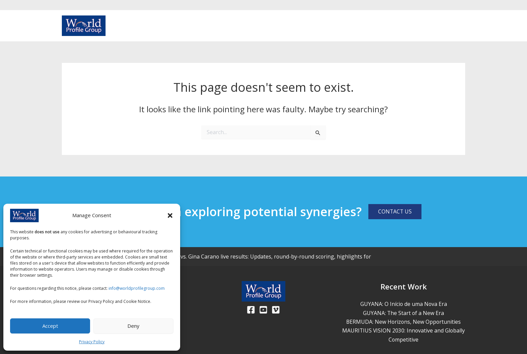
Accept (50, 325)
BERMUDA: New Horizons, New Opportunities (403, 321)
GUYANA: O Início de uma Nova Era (403, 304)
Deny (133, 325)
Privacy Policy (92, 342)
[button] (170, 215)
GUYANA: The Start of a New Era (403, 313)
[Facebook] (440, 26)
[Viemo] (276, 310)
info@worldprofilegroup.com (137, 288)
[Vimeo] (461, 26)
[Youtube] (451, 26)
